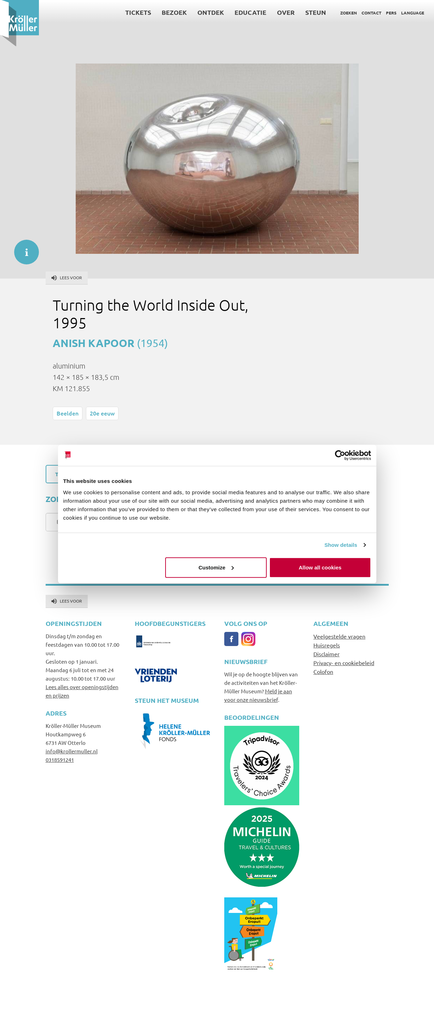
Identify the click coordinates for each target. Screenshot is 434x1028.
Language (412, 13)
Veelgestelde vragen (339, 636)
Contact (371, 13)
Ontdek (210, 12)
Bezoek (174, 12)
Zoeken (348, 13)
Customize (216, 567)
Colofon (323, 671)
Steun (315, 12)
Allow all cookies (320, 567)
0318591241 (60, 759)
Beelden (68, 413)
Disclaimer (326, 653)
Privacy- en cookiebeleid (343, 662)
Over (286, 12)
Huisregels (326, 645)
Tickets (138, 12)
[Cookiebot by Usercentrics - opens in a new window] (340, 455)
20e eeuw (102, 413)
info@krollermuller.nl (72, 751)
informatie (23, 248)
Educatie (250, 12)
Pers (391, 13)
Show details (340, 545)
